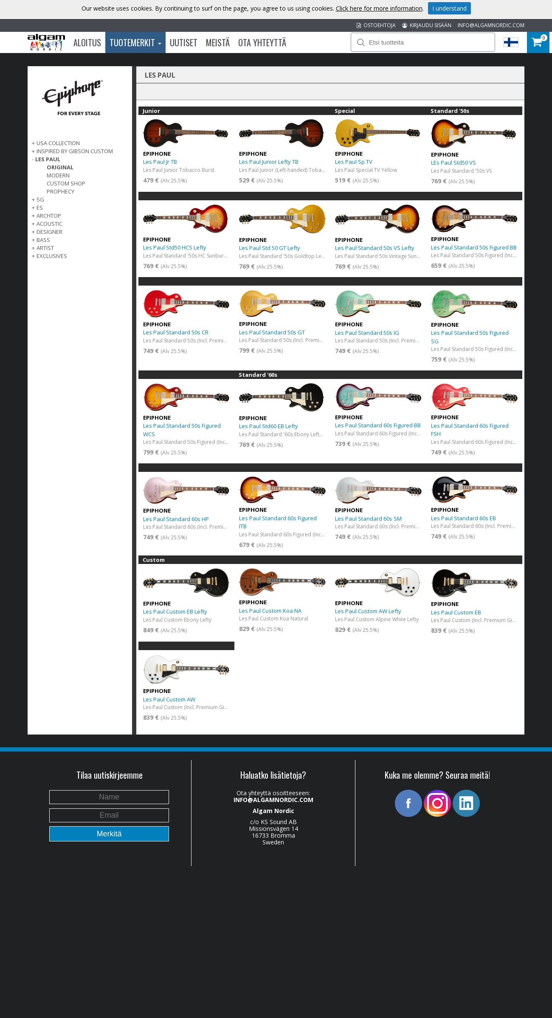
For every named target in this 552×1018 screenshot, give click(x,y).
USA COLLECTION (58, 143)
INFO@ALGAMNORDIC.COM (491, 25)
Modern (58, 175)
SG (40, 199)
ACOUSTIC (49, 223)
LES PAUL (47, 159)
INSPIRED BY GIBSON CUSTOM (75, 151)
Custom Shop (66, 183)
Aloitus (87, 42)
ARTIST (45, 248)
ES (40, 207)
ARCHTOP (49, 215)
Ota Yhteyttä (262, 42)
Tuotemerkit (135, 42)
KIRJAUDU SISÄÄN (426, 25)
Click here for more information (379, 8)
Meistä (218, 42)
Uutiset (183, 42)
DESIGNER (49, 232)
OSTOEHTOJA (376, 25)
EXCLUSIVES (52, 256)
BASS (43, 240)
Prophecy (60, 191)
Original (60, 167)
